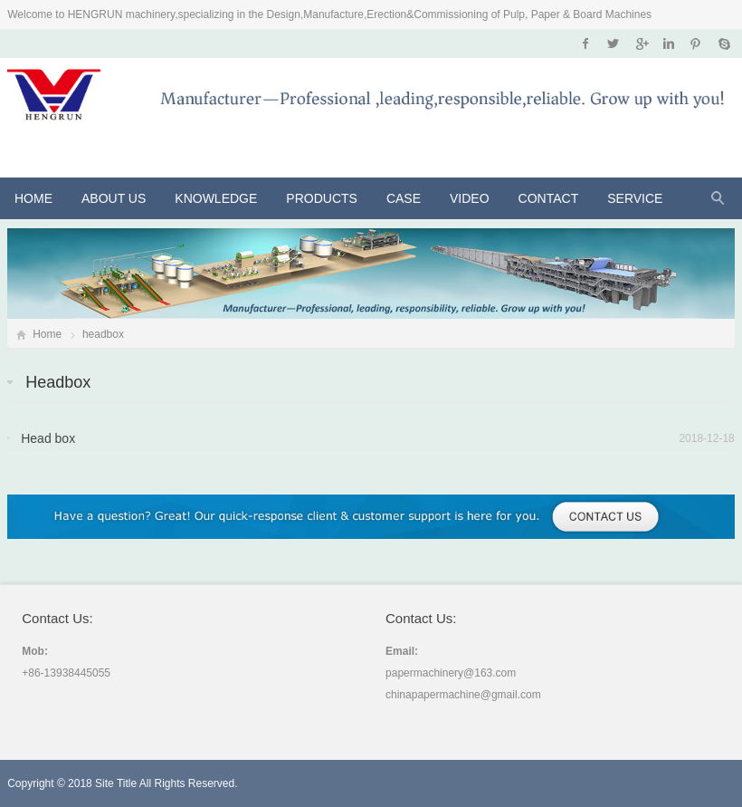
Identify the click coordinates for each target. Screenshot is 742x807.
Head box (48, 438)
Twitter (613, 43)
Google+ (641, 43)
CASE (403, 198)
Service (634, 198)
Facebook (586, 43)
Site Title (116, 783)
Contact (548, 198)
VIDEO (470, 198)
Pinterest (695, 43)
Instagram (668, 43)
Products (321, 198)
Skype (723, 43)
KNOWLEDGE (216, 198)
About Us (113, 198)
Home (33, 198)
